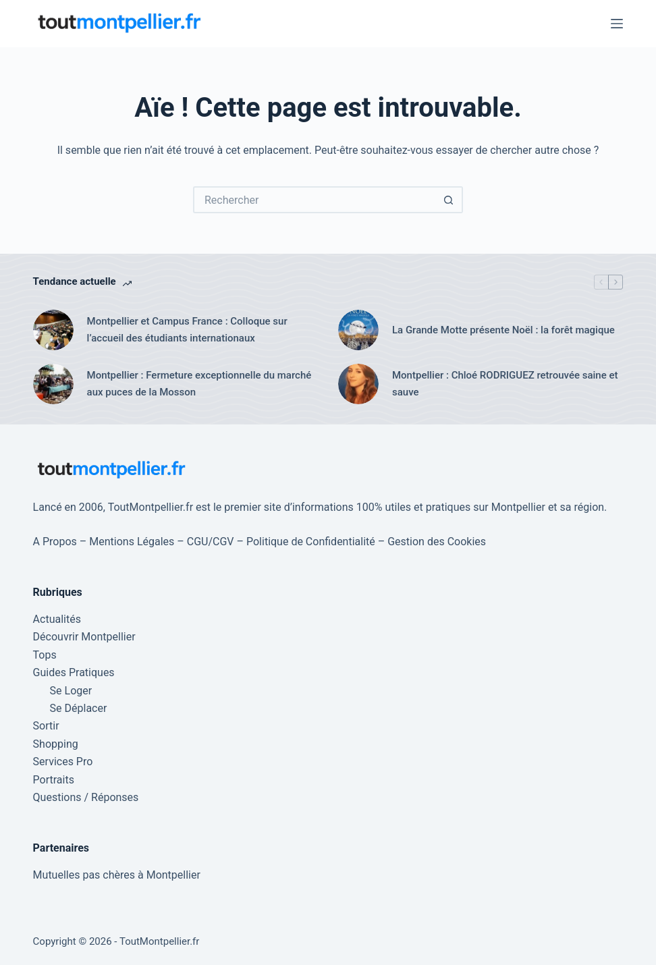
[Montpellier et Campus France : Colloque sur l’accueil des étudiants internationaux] (53, 330)
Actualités (57, 619)
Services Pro (63, 761)
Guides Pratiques (74, 672)
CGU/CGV (210, 541)
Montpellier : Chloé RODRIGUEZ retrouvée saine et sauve (505, 383)
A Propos (55, 541)
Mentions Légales (131, 541)
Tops (45, 655)
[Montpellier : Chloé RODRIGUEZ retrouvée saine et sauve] (358, 384)
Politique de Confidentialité (310, 541)
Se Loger (71, 690)
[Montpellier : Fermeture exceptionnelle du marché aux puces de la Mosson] (53, 384)
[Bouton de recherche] (449, 199)
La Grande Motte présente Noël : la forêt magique (503, 330)
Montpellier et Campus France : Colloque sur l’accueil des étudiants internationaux (187, 329)
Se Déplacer (78, 708)
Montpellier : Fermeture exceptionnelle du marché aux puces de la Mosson (199, 383)
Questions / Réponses (86, 797)
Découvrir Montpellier (84, 636)
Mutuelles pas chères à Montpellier (116, 874)
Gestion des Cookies (436, 541)
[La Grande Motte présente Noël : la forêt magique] (358, 330)
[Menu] (617, 24)
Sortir (46, 725)
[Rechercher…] (314, 199)
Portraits (53, 779)
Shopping (55, 744)
